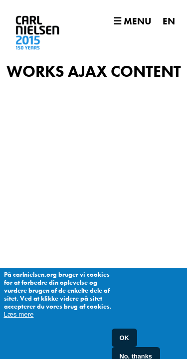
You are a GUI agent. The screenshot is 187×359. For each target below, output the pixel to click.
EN (169, 21)
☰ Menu (132, 21)
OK (124, 341)
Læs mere (19, 318)
